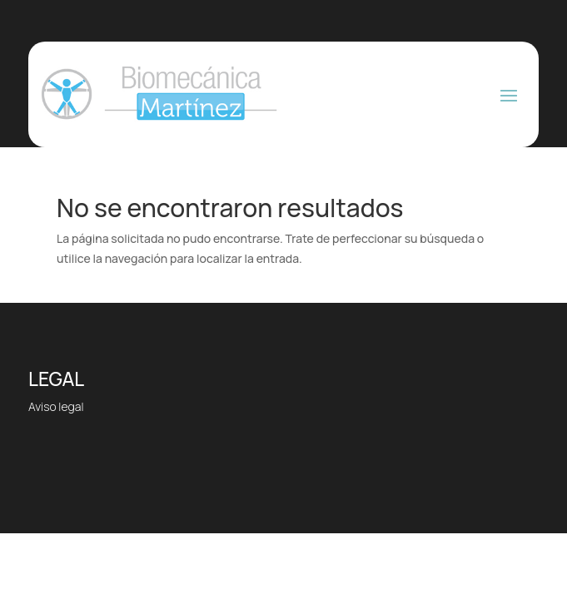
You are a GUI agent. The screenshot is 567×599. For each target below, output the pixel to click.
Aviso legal (55, 406)
